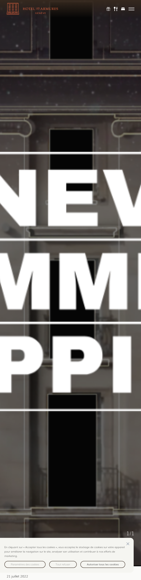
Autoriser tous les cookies (103, 564)
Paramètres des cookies (25, 564)
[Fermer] (128, 544)
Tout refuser (63, 564)
